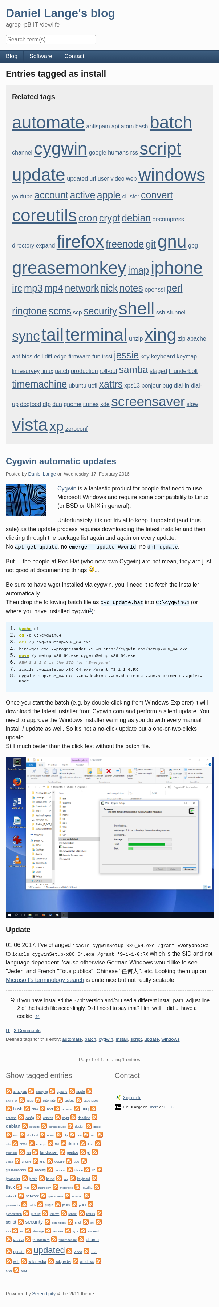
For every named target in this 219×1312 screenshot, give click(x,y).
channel (22, 152)
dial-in (181, 385)
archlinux (11, 1100)
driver (50, 1134)
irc (17, 288)
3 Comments (27, 1029)
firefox (80, 241)
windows (171, 174)
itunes (91, 404)
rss (134, 152)
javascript (13, 1178)
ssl (21, 1230)
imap (138, 270)
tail (52, 334)
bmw (35, 1108)
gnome (72, 404)
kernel (50, 1178)
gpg (193, 245)
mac (26, 1187)
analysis (20, 1091)
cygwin (61, 148)
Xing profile (132, 1097)
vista (30, 424)
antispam (98, 126)
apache (196, 339)
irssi (107, 356)
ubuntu (77, 385)
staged (158, 371)
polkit (82, 1204)
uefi (92, 385)
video (117, 179)
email (23, 1143)
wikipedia (63, 1261)
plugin (49, 1204)
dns (15, 1134)
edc (8, 1143)
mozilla (87, 1187)
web (131, 179)
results (90, 1213)
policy (66, 1204)
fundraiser (49, 1151)
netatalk (11, 1195)
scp (77, 312)
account (51, 195)
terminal (96, 334)
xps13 (132, 385)
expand (45, 245)
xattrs (111, 384)
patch (62, 371)
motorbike (66, 1187)
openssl (155, 289)
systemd (94, 1230)
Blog (11, 56)
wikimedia (37, 1261)
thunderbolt (183, 371)
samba (133, 369)
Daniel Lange (42, 474)
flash (90, 1143)
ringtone (29, 311)
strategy (38, 1230)
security (100, 311)
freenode (125, 244)
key (145, 356)
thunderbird (41, 1239)
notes (131, 288)
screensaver (148, 401)
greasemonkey (69, 267)
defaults (34, 1126)
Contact (74, 56)
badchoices (91, 1100)
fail (57, 1143)
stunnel (176, 312)
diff (48, 356)
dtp (47, 404)
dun (57, 404)
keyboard (163, 356)
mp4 (53, 288)
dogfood (30, 404)
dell (38, 356)
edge (60, 356)
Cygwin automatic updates (61, 461)
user (103, 179)
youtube (22, 196)
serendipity (59, 1222)
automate (48, 122)
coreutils (44, 215)
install (122, 1038)
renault (72, 1213)
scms (60, 311)
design (79, 1126)
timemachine (39, 384)
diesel (97, 1126)
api (115, 126)
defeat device (57, 1126)
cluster (130, 196)
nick (109, 288)
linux (47, 371)
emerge (41, 1143)
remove (55, 1213)
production (84, 371)
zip (181, 339)
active (82, 195)
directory (23, 245)
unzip (136, 339)
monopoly (44, 1187)
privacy (36, 1213)
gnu (172, 241)
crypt (109, 218)
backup (69, 1100)
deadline (84, 1117)
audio (30, 1100)
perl (174, 288)
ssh (160, 312)
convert (157, 195)
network (82, 288)
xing (161, 334)
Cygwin (66, 488)
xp (56, 426)
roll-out (108, 371)
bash (141, 126)
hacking (40, 1169)
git (151, 244)
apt (16, 356)
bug (167, 385)
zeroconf (76, 429)
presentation (14, 1213)
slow (192, 404)
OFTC (169, 1106)
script (160, 148)
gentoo (72, 1152)
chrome (11, 1117)
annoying (42, 1091)
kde (105, 404)
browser (67, 1108)
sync (26, 336)
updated (77, 179)
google (97, 152)
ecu (93, 1134)
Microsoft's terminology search (45, 979)
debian (136, 218)
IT (8, 1029)
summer (58, 1230)
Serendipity (44, 1293)
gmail (9, 1161)
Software (40, 56)
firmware (79, 356)
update (38, 174)
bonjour (151, 385)
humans (118, 152)
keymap (187, 356)
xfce (9, 1270)
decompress (168, 219)
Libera (153, 1106)
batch (171, 122)
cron (87, 218)
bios (27, 356)
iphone (177, 267)
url (93, 179)
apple (109, 195)
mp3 (33, 288)
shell (137, 308)
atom (127, 126)
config (29, 1117)
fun (96, 356)
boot (50, 1108)
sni (92, 1222)
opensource (55, 1195)
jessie (126, 355)
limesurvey (26, 371)
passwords (13, 1204)
